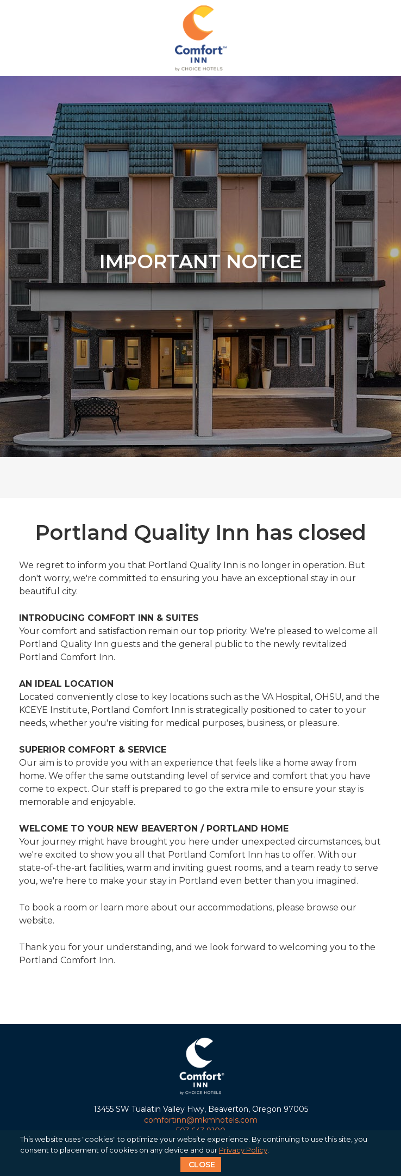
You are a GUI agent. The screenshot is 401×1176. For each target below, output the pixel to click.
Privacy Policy (243, 1150)
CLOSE (202, 1164)
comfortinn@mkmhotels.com (201, 1120)
